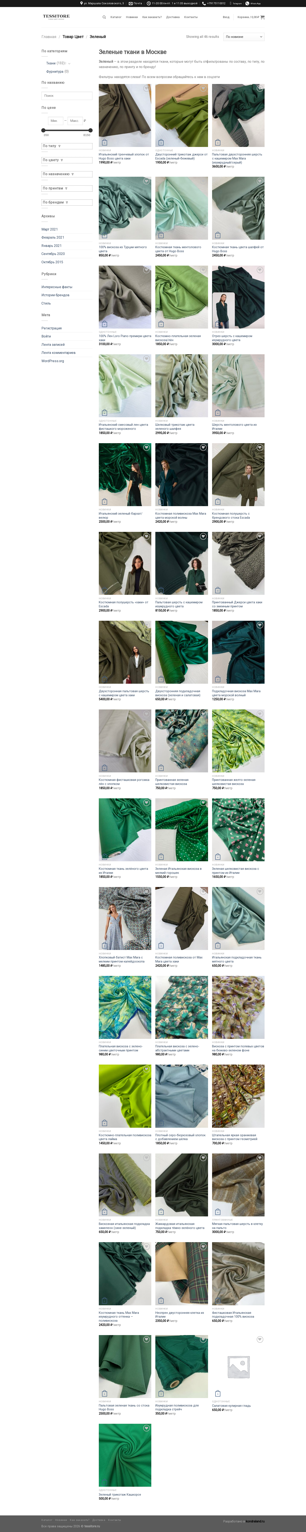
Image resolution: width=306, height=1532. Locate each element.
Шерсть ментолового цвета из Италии (234, 427)
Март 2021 (49, 229)
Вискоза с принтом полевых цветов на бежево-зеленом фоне (238, 1048)
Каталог (115, 17)
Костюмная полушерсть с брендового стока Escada (231, 516)
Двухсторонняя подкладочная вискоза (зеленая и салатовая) (177, 693)
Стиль (46, 303)
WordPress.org (52, 361)
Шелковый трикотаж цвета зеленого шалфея (174, 427)
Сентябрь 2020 (53, 254)
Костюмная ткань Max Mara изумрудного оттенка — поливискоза (119, 1317)
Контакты (191, 17)
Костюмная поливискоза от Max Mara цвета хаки (179, 959)
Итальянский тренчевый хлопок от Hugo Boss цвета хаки (124, 156)
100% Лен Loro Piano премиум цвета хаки (125, 338)
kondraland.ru (255, 1521)
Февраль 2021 (52, 237)
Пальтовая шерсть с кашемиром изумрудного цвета (179, 604)
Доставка (173, 17)
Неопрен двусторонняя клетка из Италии (179, 1315)
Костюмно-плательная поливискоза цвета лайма (125, 1137)
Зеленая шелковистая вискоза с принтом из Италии (235, 871)
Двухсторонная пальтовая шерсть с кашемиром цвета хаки (124, 693)
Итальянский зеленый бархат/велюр (120, 516)
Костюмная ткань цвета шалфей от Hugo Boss (238, 249)
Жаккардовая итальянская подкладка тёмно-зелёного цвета (179, 1226)
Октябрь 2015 (52, 262)
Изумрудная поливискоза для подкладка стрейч (177, 1407)
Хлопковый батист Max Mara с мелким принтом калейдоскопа (121, 959)
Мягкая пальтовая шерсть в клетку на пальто (237, 1226)
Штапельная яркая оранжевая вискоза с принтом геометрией (234, 1137)
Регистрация (51, 328)
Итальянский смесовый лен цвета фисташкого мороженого (123, 427)
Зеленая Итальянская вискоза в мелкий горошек (178, 871)
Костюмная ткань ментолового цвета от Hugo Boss (178, 249)
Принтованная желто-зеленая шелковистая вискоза (233, 782)
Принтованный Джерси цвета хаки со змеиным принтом (237, 604)
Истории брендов (55, 295)
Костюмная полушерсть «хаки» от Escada (123, 604)
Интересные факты (56, 287)
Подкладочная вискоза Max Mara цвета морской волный (236, 693)
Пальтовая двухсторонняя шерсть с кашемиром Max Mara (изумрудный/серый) (237, 158)
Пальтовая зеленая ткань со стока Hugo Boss (124, 1407)
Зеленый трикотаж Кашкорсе (120, 1494)
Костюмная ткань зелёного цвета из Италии (123, 871)
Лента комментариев (58, 353)
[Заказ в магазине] (244, 37)
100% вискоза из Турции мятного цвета (123, 249)
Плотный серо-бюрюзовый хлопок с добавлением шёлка (180, 1137)
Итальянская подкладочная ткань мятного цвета (237, 959)
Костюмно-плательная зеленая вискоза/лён (178, 338)
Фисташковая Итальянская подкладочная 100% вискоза (233, 1315)
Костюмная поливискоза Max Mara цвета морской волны (180, 516)
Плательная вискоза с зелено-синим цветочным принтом (121, 1048)
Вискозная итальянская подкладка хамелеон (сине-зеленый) (124, 1226)
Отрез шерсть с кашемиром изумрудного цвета (232, 338)
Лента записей (53, 345)
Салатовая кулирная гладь (231, 1406)
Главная (48, 36)
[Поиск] (104, 17)
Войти (46, 336)
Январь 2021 (51, 246)
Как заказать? (152, 17)
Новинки (132, 17)
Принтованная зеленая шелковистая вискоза (171, 782)
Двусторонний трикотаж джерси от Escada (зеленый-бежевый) (181, 156)
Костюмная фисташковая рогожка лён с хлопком (124, 782)
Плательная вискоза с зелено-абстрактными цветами (177, 1048)
